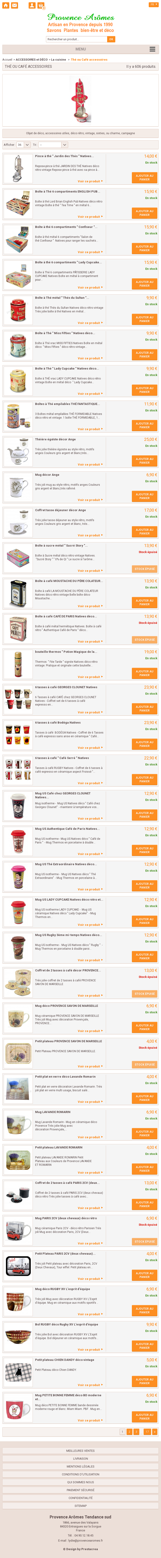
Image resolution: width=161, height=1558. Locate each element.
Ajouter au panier (144, 177)
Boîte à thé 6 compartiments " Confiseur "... (66, 227)
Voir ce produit (89, 181)
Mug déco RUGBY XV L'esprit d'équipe (62, 1289)
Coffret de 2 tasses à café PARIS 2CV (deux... (67, 1183)
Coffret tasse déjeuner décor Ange (60, 510)
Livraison (80, 1458)
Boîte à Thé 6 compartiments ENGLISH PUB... (67, 191)
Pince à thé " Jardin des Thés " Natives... (64, 156)
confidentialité (81, 1498)
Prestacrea (89, 1549)
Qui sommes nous (80, 1482)
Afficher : (10, 144)
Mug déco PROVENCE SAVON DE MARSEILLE (66, 1006)
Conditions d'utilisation (80, 1474)
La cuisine (59, 59)
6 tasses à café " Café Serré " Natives (62, 758)
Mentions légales (80, 1466)
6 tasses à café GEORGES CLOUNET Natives (66, 687)
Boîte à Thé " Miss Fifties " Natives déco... (65, 333)
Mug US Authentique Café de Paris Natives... (67, 828)
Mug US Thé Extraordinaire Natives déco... (66, 864)
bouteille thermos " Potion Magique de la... (66, 651)
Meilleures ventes (80, 1450)
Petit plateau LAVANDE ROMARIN (58, 1147)
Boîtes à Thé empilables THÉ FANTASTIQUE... (67, 404)
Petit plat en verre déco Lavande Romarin (65, 1076)
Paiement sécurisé (80, 1490)
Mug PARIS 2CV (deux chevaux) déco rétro (66, 1218)
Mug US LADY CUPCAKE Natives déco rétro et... (69, 899)
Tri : (35, 144)
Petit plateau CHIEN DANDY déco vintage (64, 1360)
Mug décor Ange (47, 474)
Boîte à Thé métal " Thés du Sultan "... (62, 297)
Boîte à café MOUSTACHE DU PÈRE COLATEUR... (69, 581)
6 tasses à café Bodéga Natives (58, 722)
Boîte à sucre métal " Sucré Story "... (61, 545)
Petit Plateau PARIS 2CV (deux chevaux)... (65, 1253)
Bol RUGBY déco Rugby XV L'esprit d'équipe (66, 1324)
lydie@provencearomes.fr (85, 1540)
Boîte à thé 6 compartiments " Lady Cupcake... (68, 262)
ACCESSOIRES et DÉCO (32, 59)
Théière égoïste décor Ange (55, 439)
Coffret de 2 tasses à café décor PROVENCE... (68, 970)
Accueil (7, 59)
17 (147, 1432)
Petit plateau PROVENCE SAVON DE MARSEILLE (68, 1041)
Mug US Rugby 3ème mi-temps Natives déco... (68, 935)
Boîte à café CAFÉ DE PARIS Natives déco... (66, 616)
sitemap (81, 1506)
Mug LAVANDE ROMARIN (52, 1112)
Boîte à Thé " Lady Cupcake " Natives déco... (67, 368)
